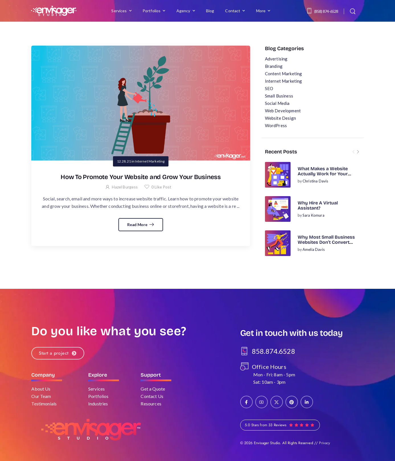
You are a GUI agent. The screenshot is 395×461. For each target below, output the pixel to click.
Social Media (277, 103)
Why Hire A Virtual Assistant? (318, 205)
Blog (210, 10)
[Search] (353, 10)
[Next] (358, 151)
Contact (232, 10)
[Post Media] (278, 175)
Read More (137, 224)
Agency (183, 10)
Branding (274, 66)
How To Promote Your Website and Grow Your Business (141, 177)
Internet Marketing (283, 81)
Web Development (283, 110)
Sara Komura (313, 215)
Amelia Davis (314, 249)
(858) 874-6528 (326, 11)
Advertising (276, 58)
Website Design (280, 118)
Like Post (161, 186)
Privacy (324, 443)
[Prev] (353, 151)
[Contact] (310, 11)
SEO (269, 88)
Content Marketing (283, 73)
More (261, 10)
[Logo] (54, 11)
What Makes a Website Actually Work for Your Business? (323, 174)
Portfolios (152, 10)
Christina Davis (315, 181)
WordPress (276, 125)
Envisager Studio (267, 443)
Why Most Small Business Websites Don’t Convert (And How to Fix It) (326, 242)
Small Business (279, 95)
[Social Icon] (246, 402)
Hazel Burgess (125, 186)
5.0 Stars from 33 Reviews (266, 425)
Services (119, 10)
